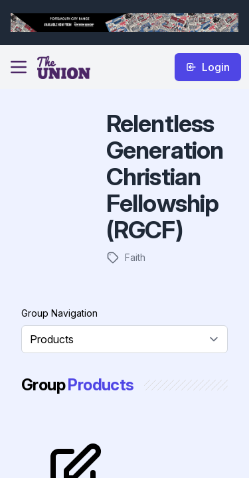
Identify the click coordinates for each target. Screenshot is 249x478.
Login (208, 67)
